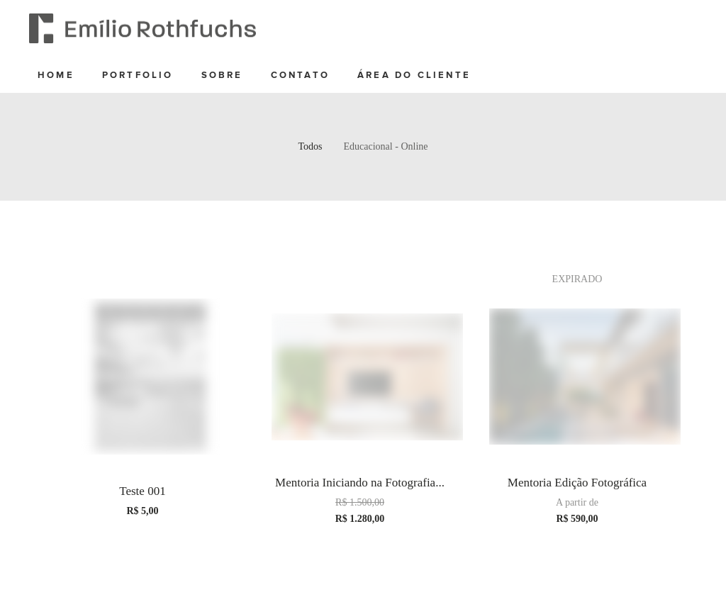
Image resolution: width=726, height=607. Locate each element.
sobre (222, 75)
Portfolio (138, 75)
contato (300, 75)
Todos (310, 146)
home (56, 75)
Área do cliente (414, 75)
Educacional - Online (386, 146)
